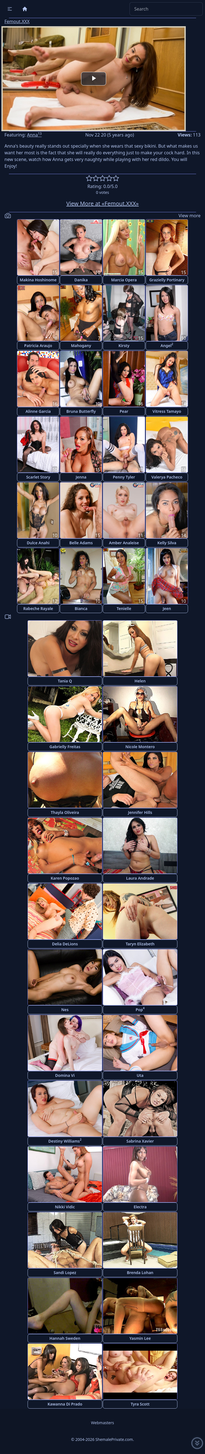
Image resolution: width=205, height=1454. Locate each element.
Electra (140, 1206)
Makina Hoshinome (38, 279)
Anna (34, 135)
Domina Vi (65, 1075)
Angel (166, 345)
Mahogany (81, 345)
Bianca (81, 608)
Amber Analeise (124, 542)
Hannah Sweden (65, 1338)
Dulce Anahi (38, 542)
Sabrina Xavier (140, 1141)
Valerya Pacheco (166, 477)
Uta (140, 1075)
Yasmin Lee (140, 1338)
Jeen (167, 608)
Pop (140, 1009)
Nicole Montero (140, 746)
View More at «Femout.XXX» (102, 203)
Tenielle (124, 608)
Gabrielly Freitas (65, 746)
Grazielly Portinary (166, 279)
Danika (81, 279)
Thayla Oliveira (65, 812)
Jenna (81, 477)
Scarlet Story (38, 477)
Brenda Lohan (140, 1272)
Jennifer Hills (140, 812)
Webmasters (102, 1422)
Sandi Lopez (64, 1272)
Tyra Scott (140, 1404)
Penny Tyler (124, 477)
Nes (65, 1009)
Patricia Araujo (38, 345)
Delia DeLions (65, 943)
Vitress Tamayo (167, 411)
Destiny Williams (65, 1140)
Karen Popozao (65, 878)
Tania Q (65, 681)
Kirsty (123, 345)
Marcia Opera (124, 279)
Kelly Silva (166, 542)
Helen (140, 681)
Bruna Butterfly (81, 411)
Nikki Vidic (65, 1206)
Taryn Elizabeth (140, 943)
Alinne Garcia (38, 411)
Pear (123, 411)
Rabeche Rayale (38, 608)
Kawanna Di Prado (65, 1404)
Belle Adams (81, 542)
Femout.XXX (17, 21)
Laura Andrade (140, 878)
